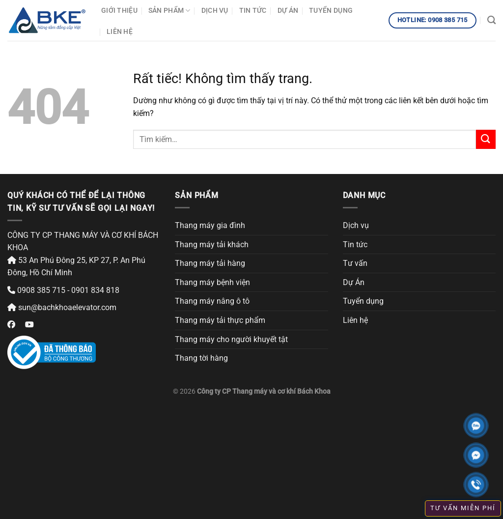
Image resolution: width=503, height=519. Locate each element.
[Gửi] (486, 139)
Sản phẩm (169, 10)
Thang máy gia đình (210, 225)
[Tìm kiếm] (491, 20)
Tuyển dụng (331, 10)
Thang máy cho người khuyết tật (231, 339)
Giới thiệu (119, 10)
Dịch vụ (214, 10)
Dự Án (288, 10)
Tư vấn (355, 263)
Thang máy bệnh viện (212, 282)
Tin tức (253, 10)
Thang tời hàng (201, 358)
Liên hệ (120, 32)
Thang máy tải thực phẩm (220, 320)
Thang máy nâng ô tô (212, 301)
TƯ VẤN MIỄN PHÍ (463, 508)
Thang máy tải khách (212, 244)
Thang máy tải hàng (210, 263)
